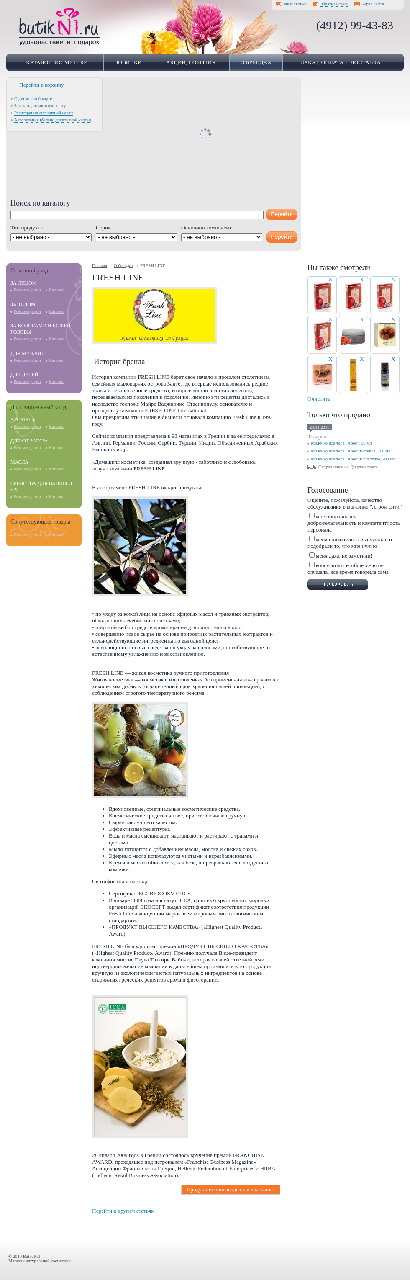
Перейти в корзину (41, 85)
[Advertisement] (153, 140)
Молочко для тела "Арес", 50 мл (341, 443)
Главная (99, 265)
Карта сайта (372, 4)
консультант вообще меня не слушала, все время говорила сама (348, 568)
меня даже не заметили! (344, 556)
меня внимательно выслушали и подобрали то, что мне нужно (350, 542)
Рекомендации (27, 290)
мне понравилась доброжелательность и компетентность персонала (354, 523)
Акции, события (191, 62)
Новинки (128, 62)
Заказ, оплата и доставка (341, 62)
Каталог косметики (57, 62)
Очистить (319, 399)
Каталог (56, 290)
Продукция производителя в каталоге (231, 1189)
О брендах (256, 62)
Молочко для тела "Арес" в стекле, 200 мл (350, 451)
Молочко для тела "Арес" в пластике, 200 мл (353, 459)
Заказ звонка (295, 4)
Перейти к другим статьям (123, 1211)
